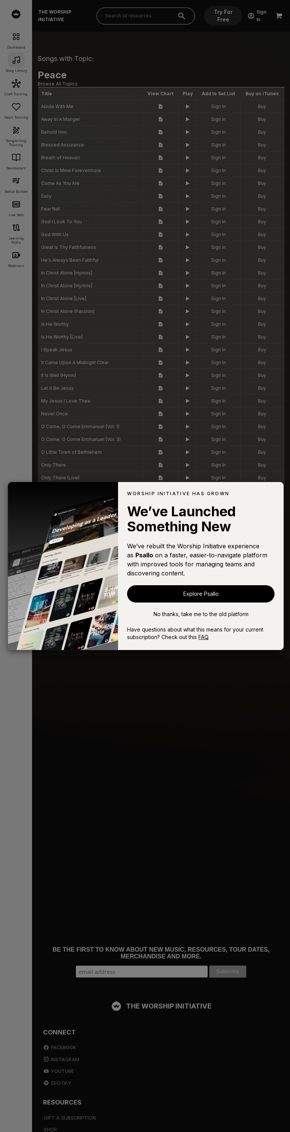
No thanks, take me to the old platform (201, 614)
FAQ (203, 637)
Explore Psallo (201, 593)
